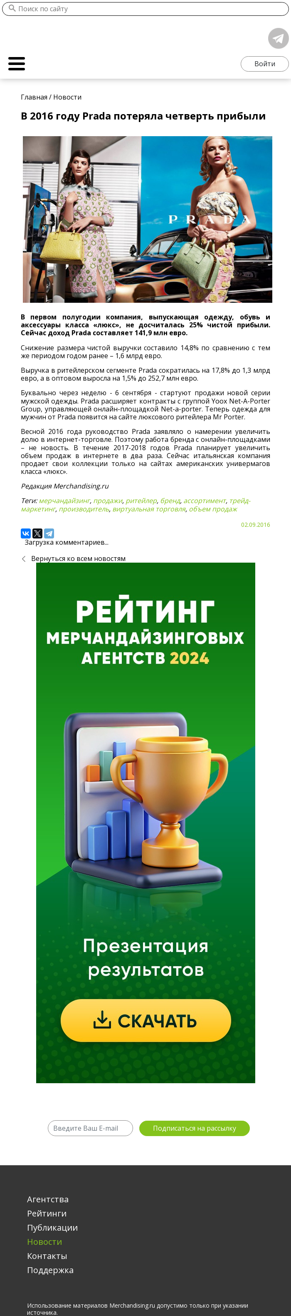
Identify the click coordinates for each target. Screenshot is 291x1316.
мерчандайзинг (64, 500)
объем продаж (213, 508)
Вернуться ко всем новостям (78, 558)
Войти (264, 63)
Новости (44, 1241)
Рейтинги (47, 1213)
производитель (84, 508)
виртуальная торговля (148, 508)
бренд (170, 500)
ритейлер (141, 500)
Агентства (48, 1199)
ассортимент (204, 500)
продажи (107, 500)
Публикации (52, 1227)
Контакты (47, 1255)
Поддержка (50, 1270)
